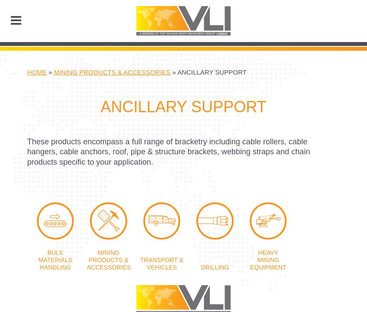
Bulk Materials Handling (56, 221)
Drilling (215, 221)
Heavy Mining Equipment (268, 221)
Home (37, 72)
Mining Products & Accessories (112, 72)
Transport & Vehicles (162, 221)
